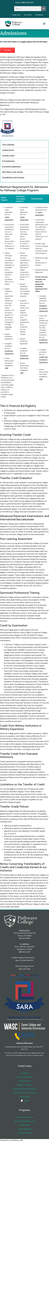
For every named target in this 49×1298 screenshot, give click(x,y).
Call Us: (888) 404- (22, 2)
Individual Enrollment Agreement (43, 308)
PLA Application (8, 161)
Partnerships (39, 15)
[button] (44, 23)
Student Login (16, 15)
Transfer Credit (8, 155)
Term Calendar (8, 144)
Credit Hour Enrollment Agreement (43, 359)
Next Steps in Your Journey (12, 172)
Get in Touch (27, 15)
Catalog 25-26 (8, 150)
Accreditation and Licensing (13, 177)
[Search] (43, 8)
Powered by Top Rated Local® (11, 1140)
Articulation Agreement (11, 166)
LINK (6, 368)
